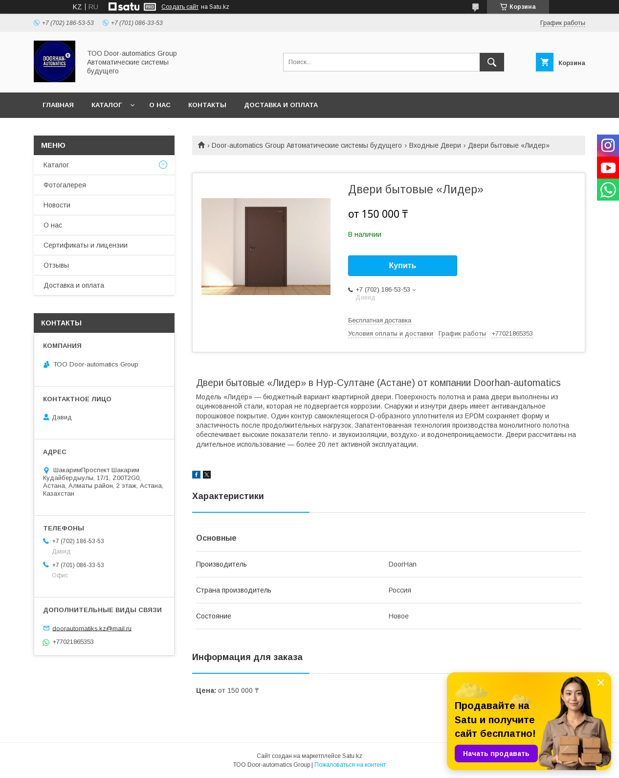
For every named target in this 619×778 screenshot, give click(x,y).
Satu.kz (352, 756)
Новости (57, 205)
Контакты (207, 105)
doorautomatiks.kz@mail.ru (92, 628)
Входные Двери (435, 145)
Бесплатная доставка (379, 320)
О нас (160, 105)
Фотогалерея (65, 185)
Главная (58, 105)
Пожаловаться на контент (350, 764)
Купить (403, 265)
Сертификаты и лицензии (86, 245)
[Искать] (492, 62)
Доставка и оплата (281, 105)
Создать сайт (180, 6)
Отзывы (56, 265)
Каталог (106, 105)
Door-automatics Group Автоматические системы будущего (307, 145)
